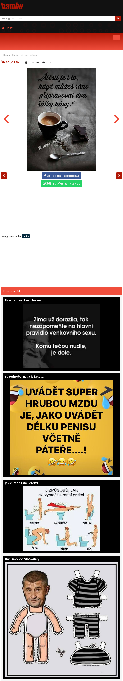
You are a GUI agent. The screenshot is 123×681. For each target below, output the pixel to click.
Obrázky (16, 34)
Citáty (26, 216)
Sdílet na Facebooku (61, 155)
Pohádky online (22, 667)
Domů (6, 34)
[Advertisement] (61, 191)
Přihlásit (69, 5)
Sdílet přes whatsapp (61, 163)
